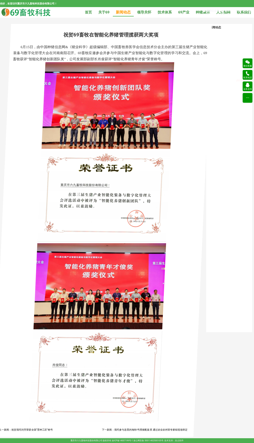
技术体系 (165, 12)
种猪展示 (203, 12)
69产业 (183, 12)
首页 (88, 12)
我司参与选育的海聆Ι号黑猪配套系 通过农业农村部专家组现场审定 (170, 429)
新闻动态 (123, 12)
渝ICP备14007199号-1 (122, 440)
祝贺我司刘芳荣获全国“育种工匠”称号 (51, 429)
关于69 (103, 12)
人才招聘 (223, 12)
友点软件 (179, 440)
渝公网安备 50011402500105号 (148, 440)
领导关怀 (144, 12)
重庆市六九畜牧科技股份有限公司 (86, 440)
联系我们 (244, 12)
